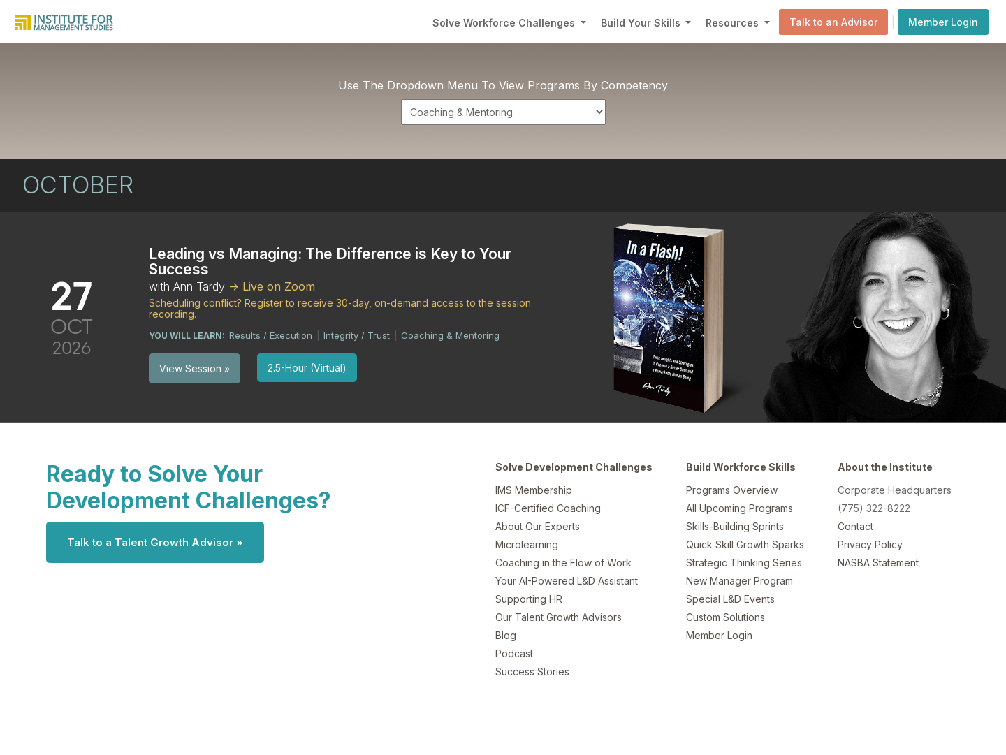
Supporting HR (528, 599)
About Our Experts (537, 526)
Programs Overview (732, 490)
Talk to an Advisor (833, 22)
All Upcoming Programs (739, 508)
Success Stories (532, 671)
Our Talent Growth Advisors (558, 617)
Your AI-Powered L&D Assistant (566, 581)
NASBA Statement (878, 563)
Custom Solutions (725, 617)
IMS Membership (533, 490)
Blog (505, 635)
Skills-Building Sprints (735, 526)
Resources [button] (733, 23)
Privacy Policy (870, 544)
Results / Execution (270, 335)
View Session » (194, 368)
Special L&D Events (730, 599)
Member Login (943, 22)
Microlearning (526, 544)
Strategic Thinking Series (744, 563)
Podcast (514, 653)
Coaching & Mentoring (450, 335)
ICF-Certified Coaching (548, 508)
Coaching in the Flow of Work (563, 563)
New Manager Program (739, 581)
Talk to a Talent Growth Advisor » (155, 542)
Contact (855, 526)
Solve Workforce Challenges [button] (505, 23)
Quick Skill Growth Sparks (745, 544)
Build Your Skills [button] (642, 23)
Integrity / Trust (356, 335)
